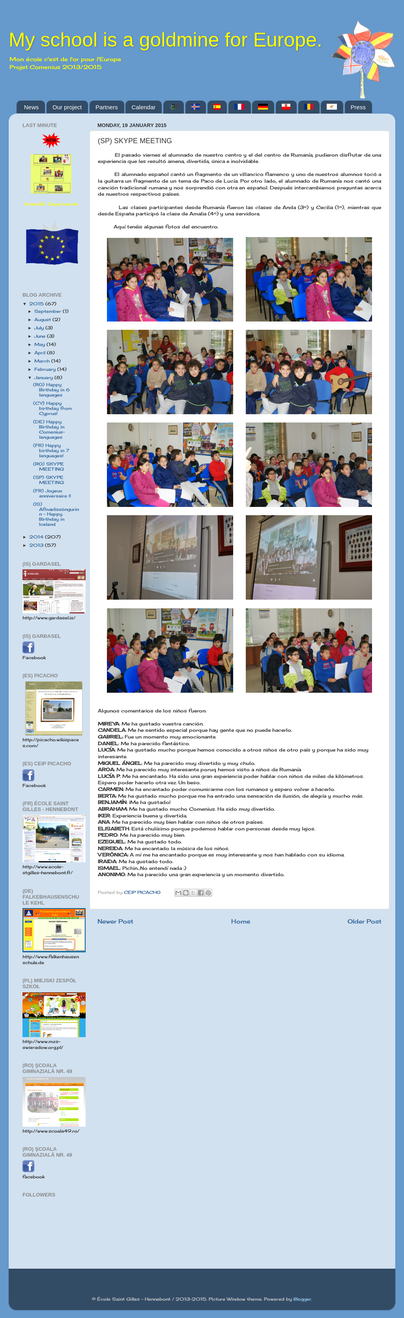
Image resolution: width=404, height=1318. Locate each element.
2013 (37, 545)
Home (240, 921)
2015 (37, 304)
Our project (67, 107)
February (45, 369)
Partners (106, 107)
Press (358, 107)
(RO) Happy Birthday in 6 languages (51, 390)
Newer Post (115, 921)
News (31, 107)
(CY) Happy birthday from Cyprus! (52, 408)
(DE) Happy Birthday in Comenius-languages (49, 429)
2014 (37, 537)
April (40, 352)
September (48, 311)
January (44, 377)
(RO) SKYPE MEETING (48, 466)
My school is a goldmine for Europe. (165, 40)
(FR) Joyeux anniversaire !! (52, 493)
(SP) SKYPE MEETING (48, 480)
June (40, 336)
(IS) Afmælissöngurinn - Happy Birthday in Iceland (56, 514)
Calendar (143, 107)
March (42, 361)
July (39, 328)
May (40, 344)
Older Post (365, 921)
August (43, 319)
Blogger (302, 1299)
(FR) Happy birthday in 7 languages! (51, 450)
